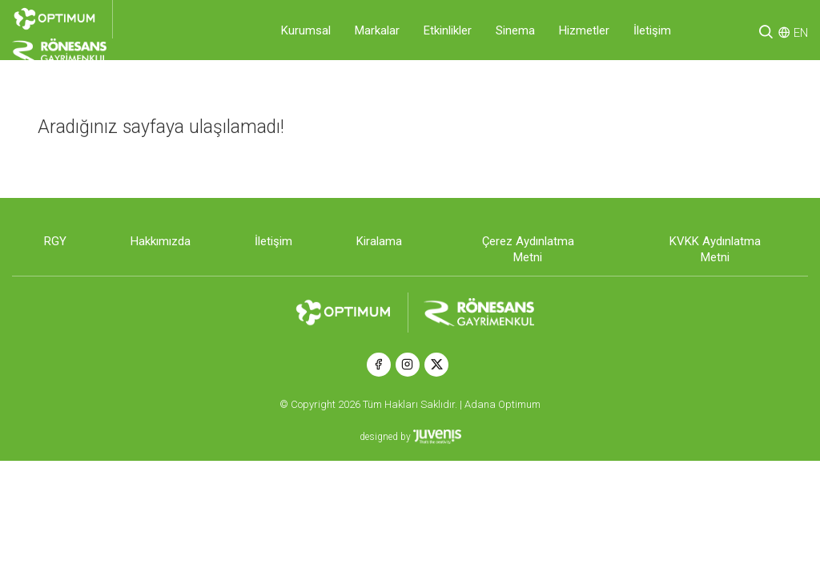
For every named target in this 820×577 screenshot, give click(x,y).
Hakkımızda (161, 241)
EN (801, 33)
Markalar (377, 30)
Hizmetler (584, 30)
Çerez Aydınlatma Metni (528, 249)
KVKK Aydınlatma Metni (715, 249)
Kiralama (379, 241)
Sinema (515, 30)
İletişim (652, 30)
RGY (55, 241)
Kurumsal (306, 30)
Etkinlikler (448, 30)
